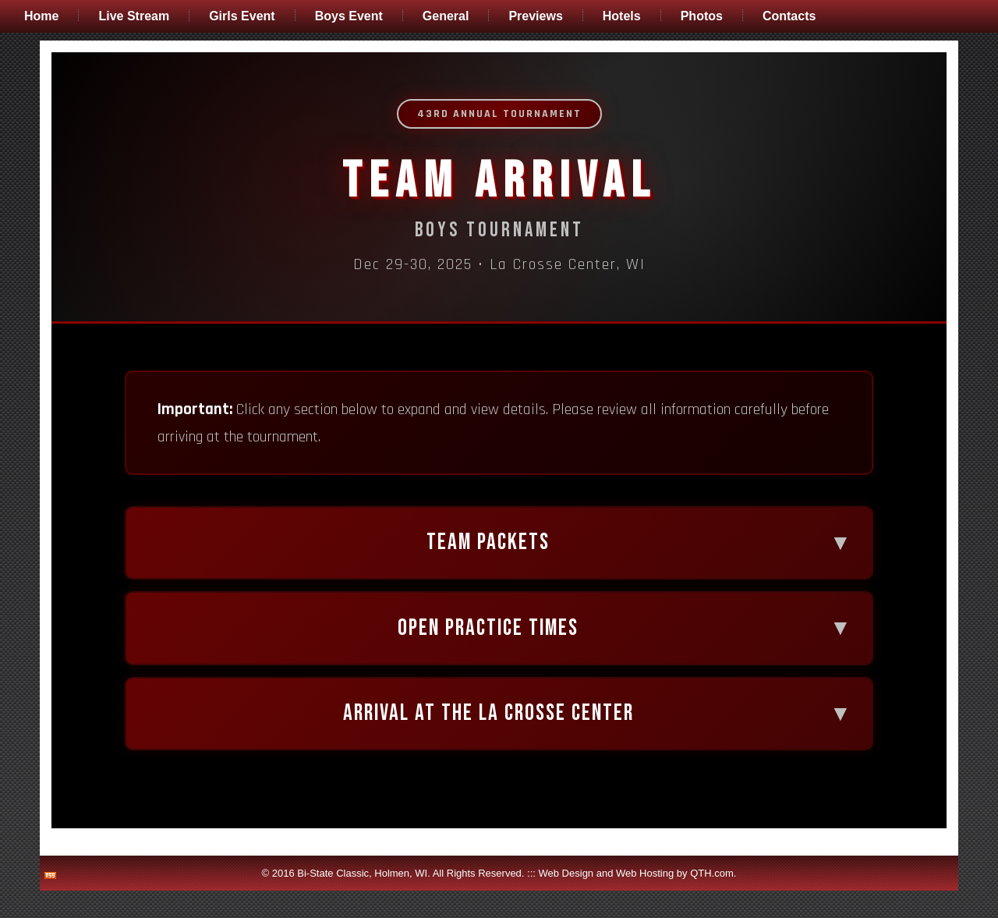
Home (41, 16)
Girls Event (241, 16)
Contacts (789, 16)
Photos (702, 16)
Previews (535, 16)
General (446, 16)
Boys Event (349, 16)
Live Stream (133, 16)
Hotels (622, 16)
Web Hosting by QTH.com (675, 900)
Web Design (566, 900)
